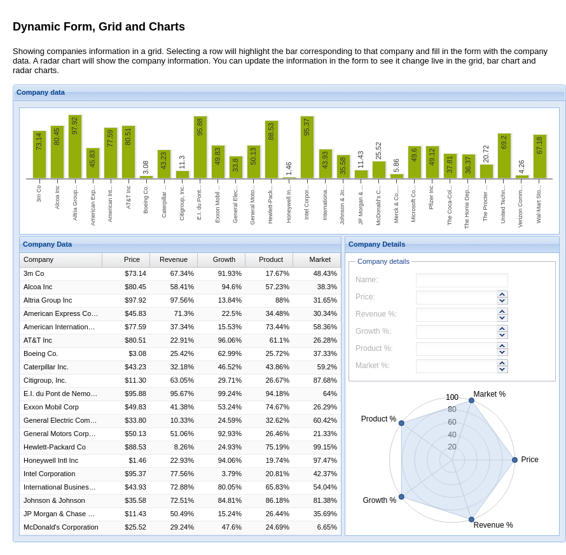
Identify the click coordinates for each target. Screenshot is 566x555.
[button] (502, 294)
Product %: (374, 348)
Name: (366, 279)
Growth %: (373, 331)
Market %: (372, 365)
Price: (365, 296)
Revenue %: (376, 314)
